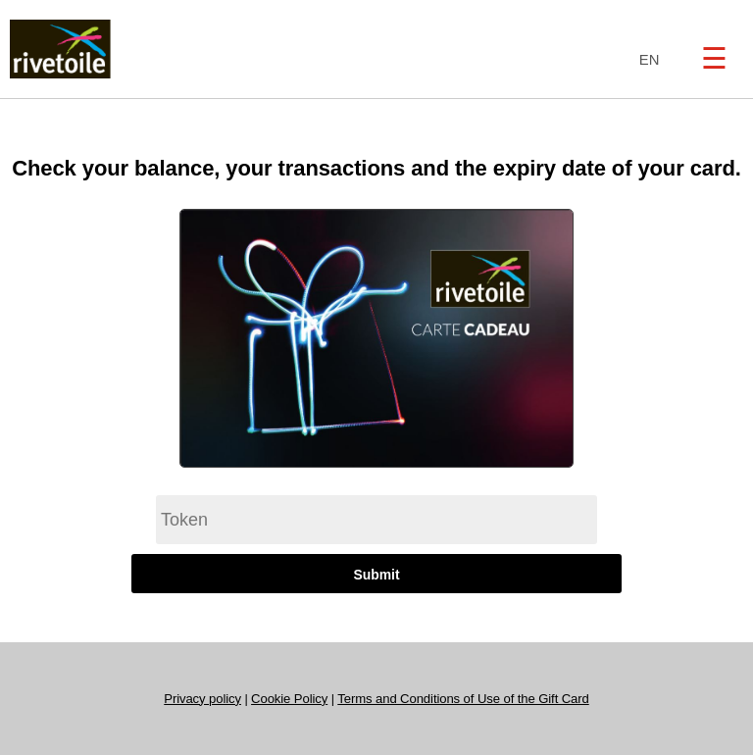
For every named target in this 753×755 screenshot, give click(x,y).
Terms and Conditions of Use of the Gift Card (462, 698)
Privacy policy (202, 698)
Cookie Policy (289, 698)
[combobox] (645, 60)
